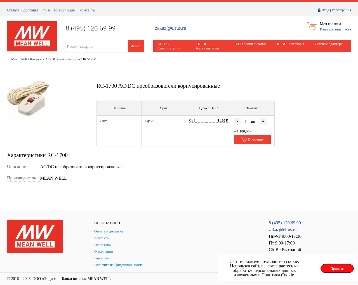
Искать (136, 46)
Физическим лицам (59, 10)
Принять (337, 268)
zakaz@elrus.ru (170, 28)
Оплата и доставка (23, 10)
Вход (325, 10)
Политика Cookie (278, 274)
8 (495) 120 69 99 (285, 222)
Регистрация (341, 10)
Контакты (87, 10)
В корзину (252, 139)
